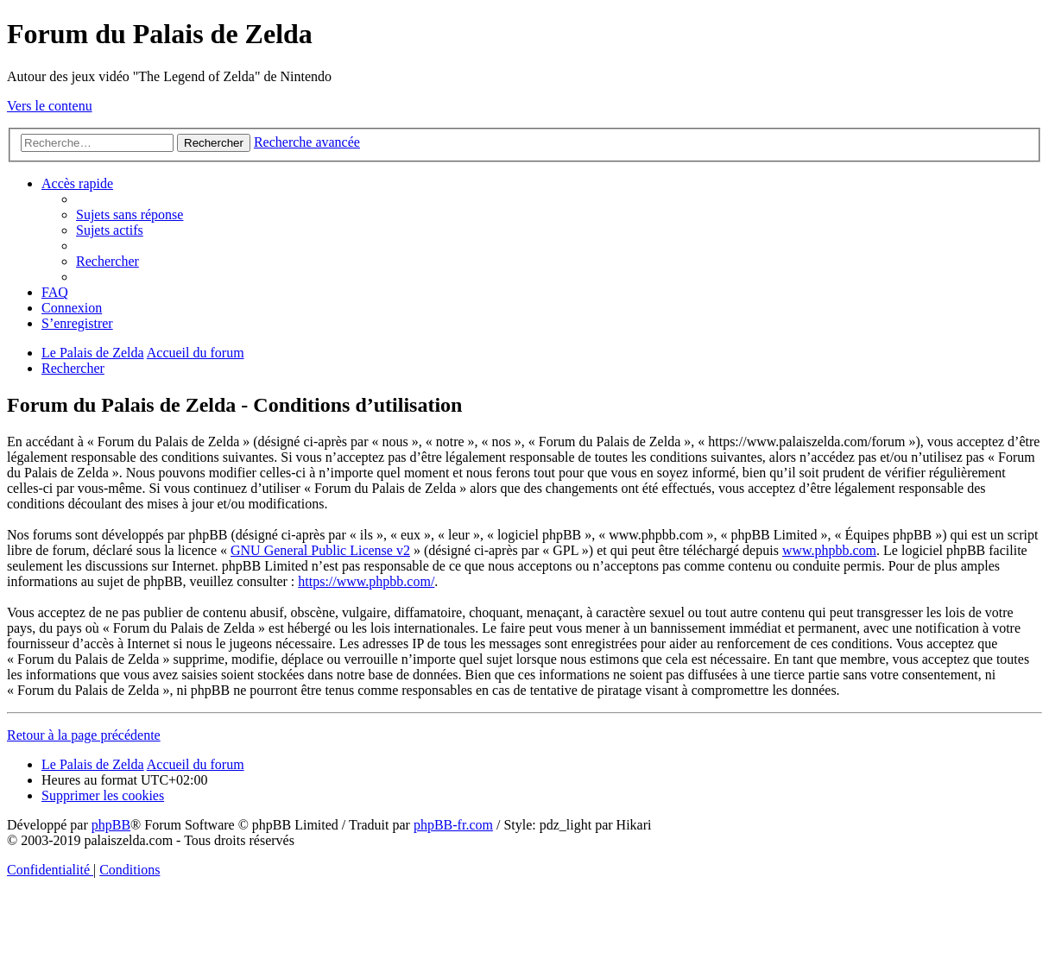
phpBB (111, 824)
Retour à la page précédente (84, 735)
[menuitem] (129, 214)
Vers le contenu (49, 105)
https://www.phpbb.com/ (366, 581)
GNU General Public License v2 (320, 550)
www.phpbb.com (829, 550)
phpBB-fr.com (453, 824)
